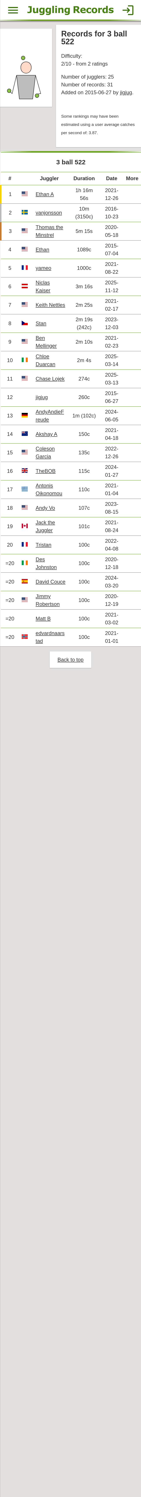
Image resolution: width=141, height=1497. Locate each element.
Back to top (70, 660)
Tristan (44, 546)
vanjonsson (49, 213)
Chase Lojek (50, 379)
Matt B (43, 619)
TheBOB (46, 472)
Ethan (42, 250)
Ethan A (45, 194)
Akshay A (46, 435)
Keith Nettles (50, 305)
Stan (41, 324)
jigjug (126, 93)
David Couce (51, 582)
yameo (43, 268)
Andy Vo (45, 508)
